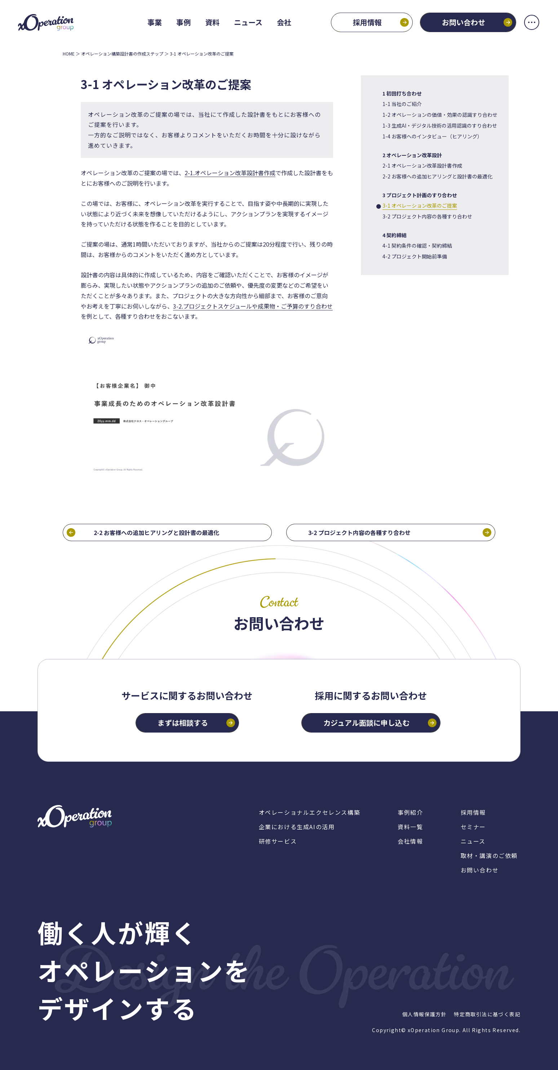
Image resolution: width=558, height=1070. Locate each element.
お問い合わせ (463, 22)
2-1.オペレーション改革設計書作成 (230, 172)
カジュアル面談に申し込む (366, 722)
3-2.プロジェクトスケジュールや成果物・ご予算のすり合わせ (253, 306)
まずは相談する (183, 722)
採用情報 (367, 22)
